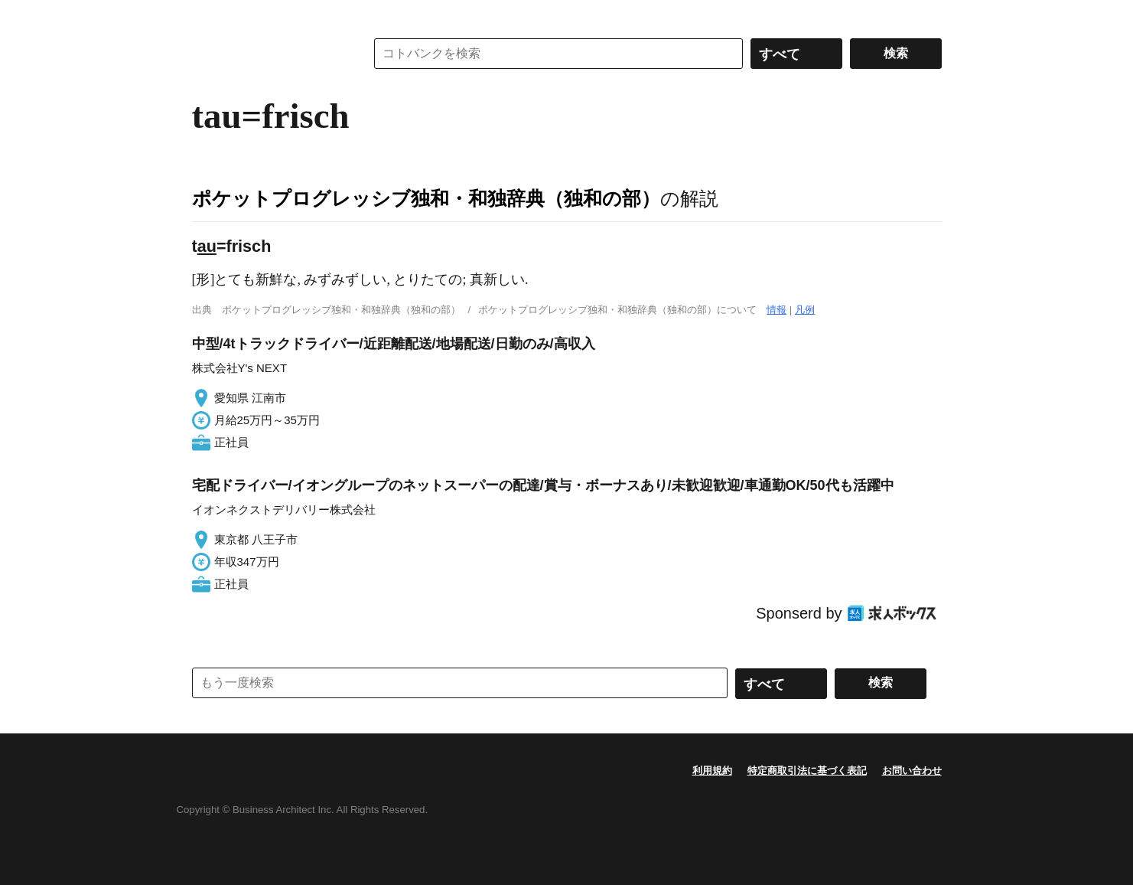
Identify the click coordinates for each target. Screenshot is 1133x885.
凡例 (805, 309)
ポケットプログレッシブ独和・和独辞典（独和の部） (426, 198)
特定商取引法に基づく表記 (807, 770)
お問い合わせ (912, 770)
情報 (776, 309)
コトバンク (267, 53)
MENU (207, 15)
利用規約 (712, 770)
